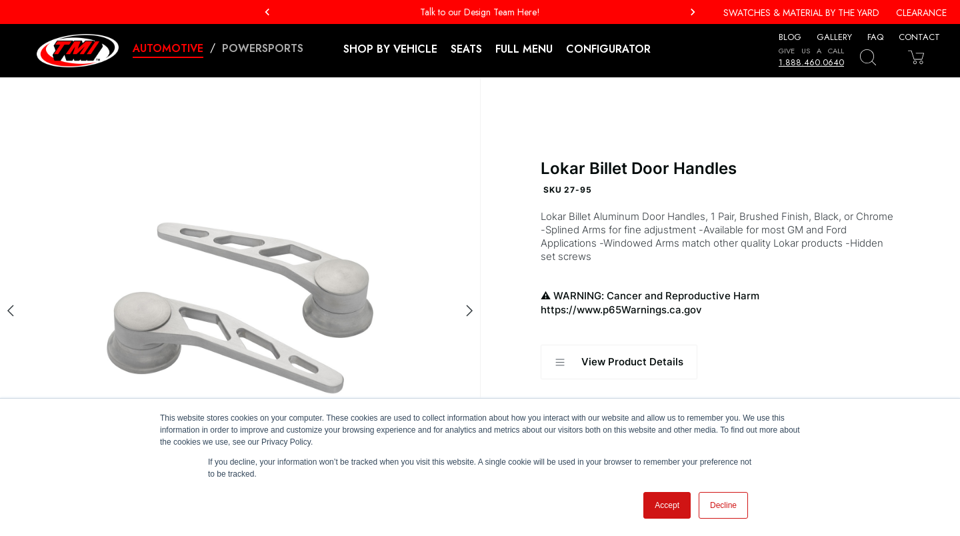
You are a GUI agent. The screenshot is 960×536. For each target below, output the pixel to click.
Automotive (168, 48)
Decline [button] (723, 505)
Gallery (834, 37)
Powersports (262, 48)
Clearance (921, 12)
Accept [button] (667, 505)
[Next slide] (469, 310)
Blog (790, 37)
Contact (919, 37)
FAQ (875, 37)
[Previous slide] (10, 310)
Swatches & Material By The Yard (801, 12)
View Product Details (619, 362)
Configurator (608, 49)
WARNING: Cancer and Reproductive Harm (720, 303)
